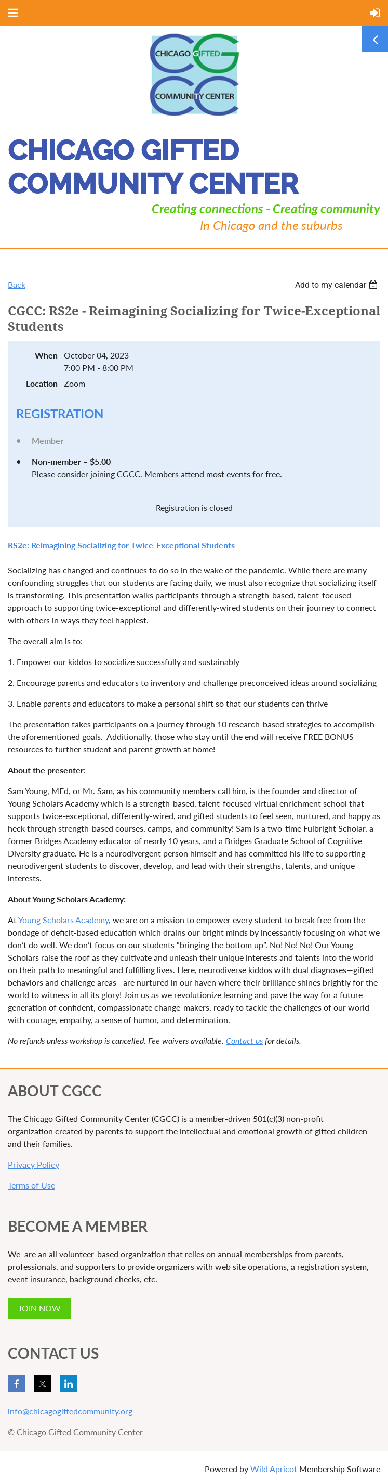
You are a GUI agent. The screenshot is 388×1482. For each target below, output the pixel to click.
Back (16, 284)
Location (42, 383)
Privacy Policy (33, 1164)
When (46, 355)
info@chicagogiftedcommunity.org (70, 1411)
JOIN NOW (39, 1308)
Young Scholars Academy (63, 920)
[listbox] (337, 284)
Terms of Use (31, 1185)
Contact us (244, 1040)
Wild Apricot (273, 1469)
